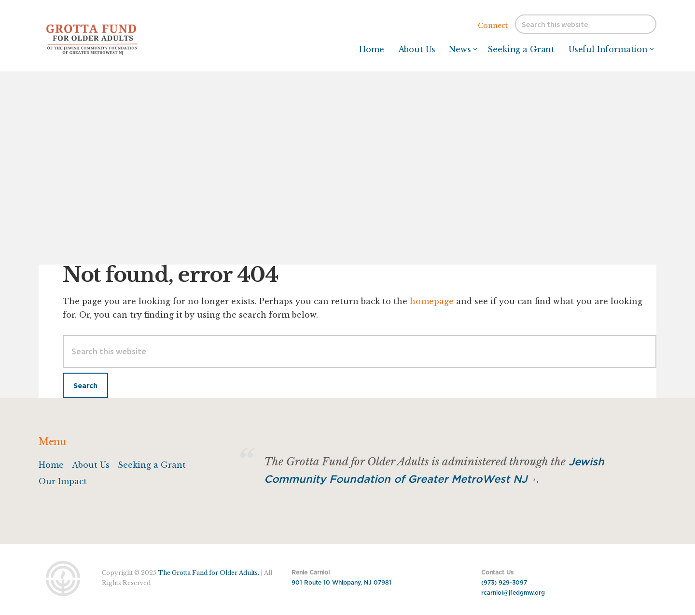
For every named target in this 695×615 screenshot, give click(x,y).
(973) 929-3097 (504, 583)
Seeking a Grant (152, 465)
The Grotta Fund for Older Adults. (208, 572)
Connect (493, 25)
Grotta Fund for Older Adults (111, 38)
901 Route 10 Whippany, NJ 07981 (341, 583)
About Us (91, 465)
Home (51, 465)
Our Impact (63, 481)
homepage (432, 301)
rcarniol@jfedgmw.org (513, 593)
